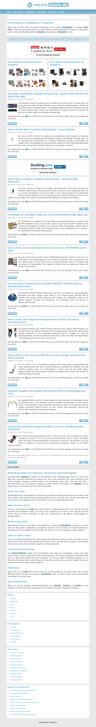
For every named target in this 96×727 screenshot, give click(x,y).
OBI (32, 509)
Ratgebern (77, 484)
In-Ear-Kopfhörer (86, 39)
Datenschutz (43, 722)
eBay (26, 116)
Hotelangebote (46, 574)
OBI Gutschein (16, 674)
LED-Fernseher (74, 39)
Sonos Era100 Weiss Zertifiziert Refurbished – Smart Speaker (41, 129)
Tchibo (13, 610)
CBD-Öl (13, 642)
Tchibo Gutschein (17, 680)
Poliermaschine (45, 39)
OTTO (13, 607)
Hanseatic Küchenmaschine (20, 711)
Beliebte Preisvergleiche (18, 687)
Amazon (14, 598)
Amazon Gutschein (17, 653)
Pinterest (66, 585)
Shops (61, 12)
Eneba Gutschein (17, 665)
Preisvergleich (18, 12)
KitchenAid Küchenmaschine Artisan (23, 690)
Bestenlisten (42, 12)
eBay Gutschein (16, 659)
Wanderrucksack (33, 39)
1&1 (12, 616)
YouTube (78, 585)
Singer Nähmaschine (18, 708)
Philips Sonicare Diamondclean (21, 699)
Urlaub (25, 572)
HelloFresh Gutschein (18, 668)
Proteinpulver (15, 639)
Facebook (57, 585)
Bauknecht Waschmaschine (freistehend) (25, 702)
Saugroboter (15, 636)
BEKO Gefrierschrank (18, 705)
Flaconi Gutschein (17, 662)
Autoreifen (55, 39)
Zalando (14, 613)
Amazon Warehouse (19, 553)
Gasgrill (13, 627)
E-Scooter (22, 39)
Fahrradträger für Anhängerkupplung (23, 714)
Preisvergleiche (65, 525)
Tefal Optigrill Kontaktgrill (19, 693)
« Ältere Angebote (13, 467)
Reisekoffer (14, 39)
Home (9, 12)
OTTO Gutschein (17, 677)
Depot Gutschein (16, 656)
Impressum (53, 722)
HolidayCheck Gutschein (19, 671)
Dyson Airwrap (16, 696)
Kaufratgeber (30, 12)
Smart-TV (64, 39)
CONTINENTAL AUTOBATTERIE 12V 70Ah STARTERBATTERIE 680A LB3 (48, 214)
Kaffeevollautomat (17, 633)
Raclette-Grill (15, 630)
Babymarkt (14, 601)
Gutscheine (53, 12)
